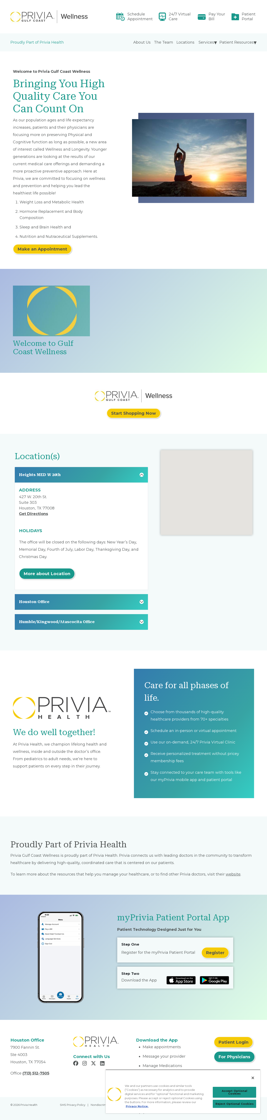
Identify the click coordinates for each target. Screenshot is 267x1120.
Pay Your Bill (217, 16)
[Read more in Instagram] (85, 1064)
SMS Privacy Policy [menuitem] (72, 1104)
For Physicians (234, 1056)
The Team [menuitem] (163, 42)
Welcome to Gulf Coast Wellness (43, 347)
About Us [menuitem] (142, 42)
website (233, 874)
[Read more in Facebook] (76, 1064)
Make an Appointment (42, 249)
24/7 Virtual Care (180, 16)
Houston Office (34, 602)
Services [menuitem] (206, 42)
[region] (183, 1091)
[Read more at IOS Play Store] (181, 980)
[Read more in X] (94, 1064)
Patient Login (233, 1042)
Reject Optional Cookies (234, 1103)
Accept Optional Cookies (234, 1092)
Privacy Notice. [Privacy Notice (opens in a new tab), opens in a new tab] (137, 1106)
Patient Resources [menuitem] (236, 42)
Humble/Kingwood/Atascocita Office (57, 622)
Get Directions (33, 513)
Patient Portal (249, 16)
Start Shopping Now (133, 413)
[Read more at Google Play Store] (214, 980)
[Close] (252, 1077)
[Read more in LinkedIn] (103, 1064)
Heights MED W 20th (40, 474)
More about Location (47, 573)
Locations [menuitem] (185, 42)
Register (215, 952)
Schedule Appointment (140, 16)
